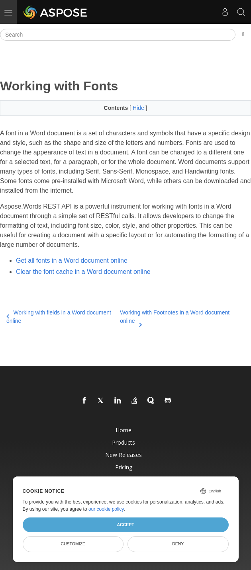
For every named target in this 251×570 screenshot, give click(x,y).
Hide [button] (139, 108)
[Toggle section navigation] (243, 34)
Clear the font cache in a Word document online (83, 271)
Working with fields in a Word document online (58, 316)
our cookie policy (106, 509)
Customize (73, 543)
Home (123, 430)
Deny (178, 543)
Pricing (123, 467)
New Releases (123, 455)
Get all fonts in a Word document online (71, 260)
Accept (125, 524)
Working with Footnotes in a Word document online (174, 317)
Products (123, 442)
